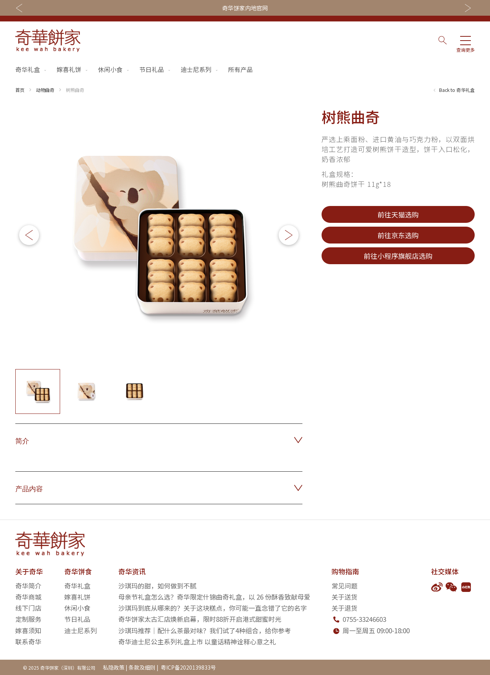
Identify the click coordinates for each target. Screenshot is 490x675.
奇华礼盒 (31, 69)
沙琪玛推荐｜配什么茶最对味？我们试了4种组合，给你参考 (204, 630)
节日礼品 (155, 69)
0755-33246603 (364, 619)
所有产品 (240, 69)
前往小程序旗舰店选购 (398, 256)
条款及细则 (142, 667)
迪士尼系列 (200, 69)
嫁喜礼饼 (73, 69)
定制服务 (28, 619)
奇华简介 (28, 585)
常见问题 (345, 585)
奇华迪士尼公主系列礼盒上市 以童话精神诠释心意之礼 (197, 641)
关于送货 (345, 596)
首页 (19, 90)
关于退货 (345, 608)
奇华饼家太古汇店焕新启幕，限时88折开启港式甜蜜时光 (199, 619)
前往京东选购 (398, 235)
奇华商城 (28, 596)
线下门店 (28, 608)
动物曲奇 (45, 90)
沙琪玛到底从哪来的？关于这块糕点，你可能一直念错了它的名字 (212, 608)
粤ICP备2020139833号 (188, 667)
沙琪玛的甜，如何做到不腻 (157, 585)
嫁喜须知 (28, 630)
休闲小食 (114, 69)
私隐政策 (113, 667)
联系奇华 (28, 641)
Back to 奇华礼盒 (457, 90)
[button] (289, 235)
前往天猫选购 (398, 214)
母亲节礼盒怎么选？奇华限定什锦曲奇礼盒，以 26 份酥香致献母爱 (214, 596)
